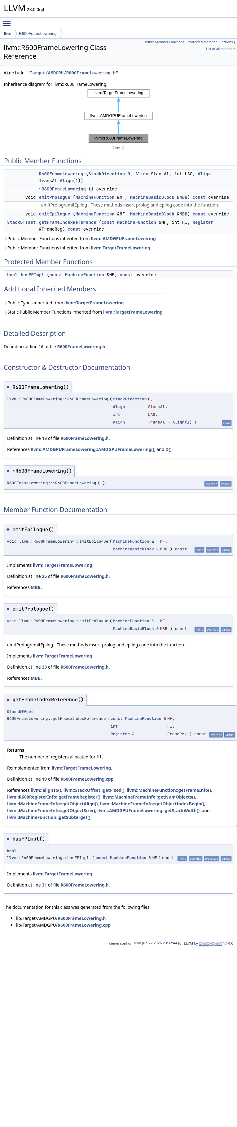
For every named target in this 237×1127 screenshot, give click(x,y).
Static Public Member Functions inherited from (83, 312)
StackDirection (106, 174)
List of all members (220, 49)
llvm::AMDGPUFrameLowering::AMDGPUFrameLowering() (92, 449)
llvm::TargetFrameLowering (120, 248)
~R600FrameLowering (62, 189)
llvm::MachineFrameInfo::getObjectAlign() (52, 804)
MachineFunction (94, 197)
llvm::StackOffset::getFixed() (94, 790)
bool (12, 275)
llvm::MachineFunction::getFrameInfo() (169, 790)
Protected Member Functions (210, 42)
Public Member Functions (164, 42)
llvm (7, 33)
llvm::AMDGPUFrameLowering (123, 238)
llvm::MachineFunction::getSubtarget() (48, 817)
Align (141, 174)
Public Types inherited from (64, 303)
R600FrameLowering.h (81, 346)
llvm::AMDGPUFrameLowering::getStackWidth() (148, 810)
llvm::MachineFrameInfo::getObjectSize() (51, 810)
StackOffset (21, 222)
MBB (183, 197)
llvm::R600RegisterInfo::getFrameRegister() (53, 797)
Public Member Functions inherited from (80, 238)
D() (168, 449)
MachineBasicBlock (152, 197)
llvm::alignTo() (46, 790)
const (198, 197)
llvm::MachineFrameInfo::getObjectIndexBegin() (152, 804)
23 (44, 667)
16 (40, 346)
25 (44, 576)
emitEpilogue (54, 214)
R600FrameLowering (37, 33)
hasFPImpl (32, 275)
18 (44, 438)
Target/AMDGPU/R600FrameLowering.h (73, 73)
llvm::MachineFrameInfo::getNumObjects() (149, 797)
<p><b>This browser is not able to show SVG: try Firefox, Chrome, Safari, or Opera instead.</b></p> (118, 116)
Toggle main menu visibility (8, 21)
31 (44, 885)
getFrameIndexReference (67, 222)
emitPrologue (54, 197)
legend (119, 147)
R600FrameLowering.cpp (86, 779)
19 (44, 779)
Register (202, 222)
